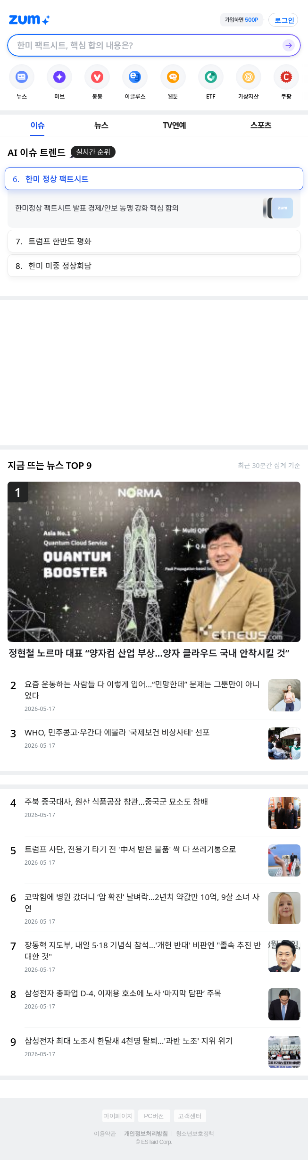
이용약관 (105, 1133)
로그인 (284, 20)
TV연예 (174, 125)
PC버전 (154, 1115)
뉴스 (101, 125)
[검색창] (141, 45)
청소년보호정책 (195, 1133)
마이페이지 (118, 1115)
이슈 (37, 125)
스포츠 (261, 125)
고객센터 (189, 1115)
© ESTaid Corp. (154, 1142)
